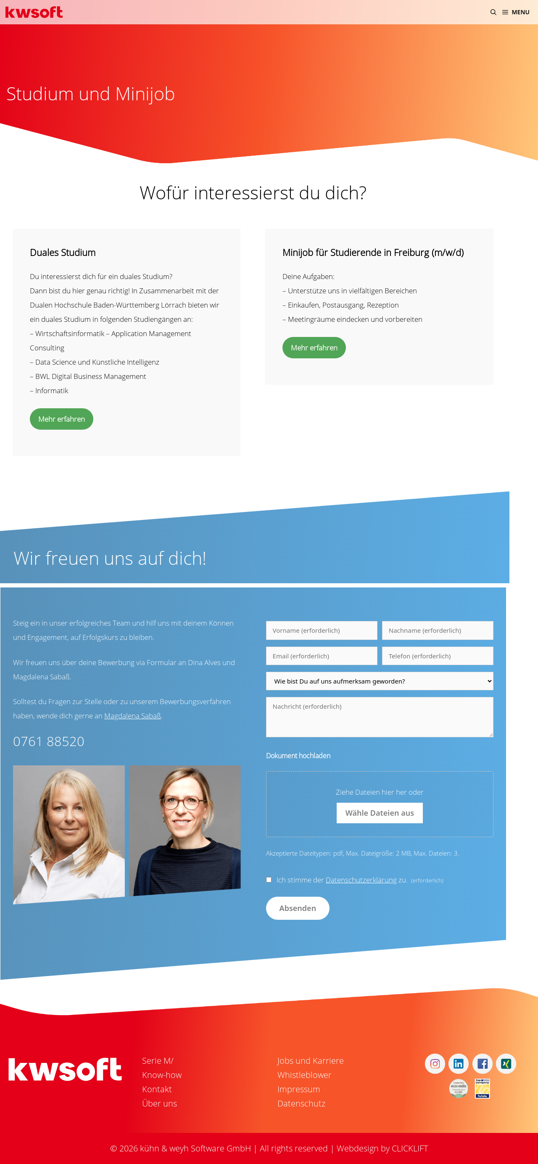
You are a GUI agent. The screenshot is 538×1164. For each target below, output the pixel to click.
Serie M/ (158, 1060)
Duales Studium (62, 252)
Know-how (162, 1074)
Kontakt (157, 1089)
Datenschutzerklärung (361, 880)
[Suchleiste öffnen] (493, 12)
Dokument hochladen (298, 755)
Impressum (298, 1089)
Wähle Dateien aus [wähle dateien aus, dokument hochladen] (379, 813)
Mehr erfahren (61, 419)
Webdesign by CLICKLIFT (382, 1148)
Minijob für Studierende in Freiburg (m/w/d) (373, 252)
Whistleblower (304, 1074)
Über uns (159, 1103)
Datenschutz (301, 1103)
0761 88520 (48, 741)
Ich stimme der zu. (360, 880)
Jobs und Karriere (310, 1060)
